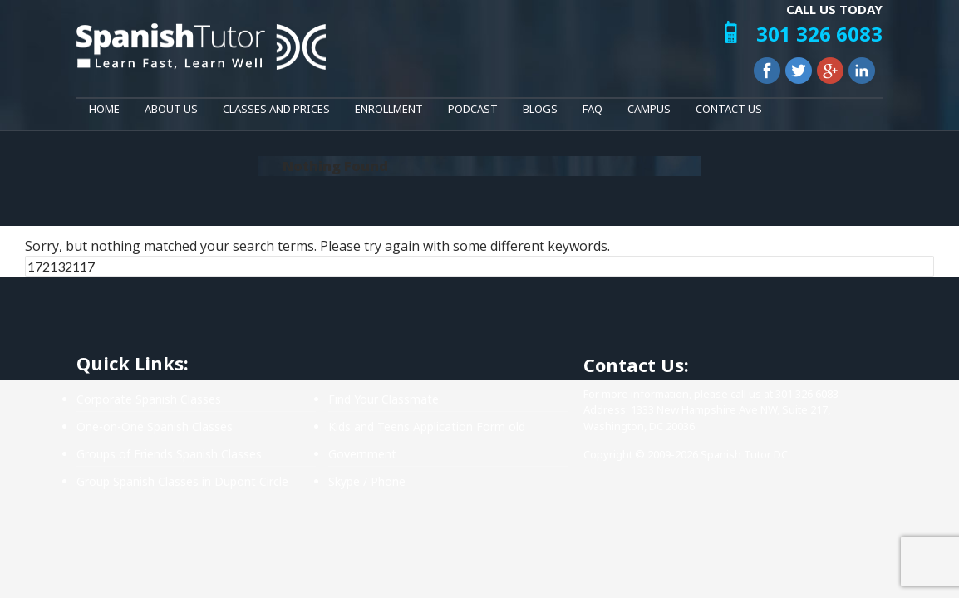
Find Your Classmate (383, 399)
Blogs (540, 108)
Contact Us (729, 108)
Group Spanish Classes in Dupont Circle (182, 481)
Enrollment (389, 108)
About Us (171, 108)
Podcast (473, 108)
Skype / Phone (367, 481)
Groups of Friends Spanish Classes (169, 454)
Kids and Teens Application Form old (426, 426)
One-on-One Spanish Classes (154, 426)
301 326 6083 (819, 33)
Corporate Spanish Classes (148, 399)
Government (362, 454)
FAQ (592, 108)
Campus (649, 108)
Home (104, 108)
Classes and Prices (276, 108)
